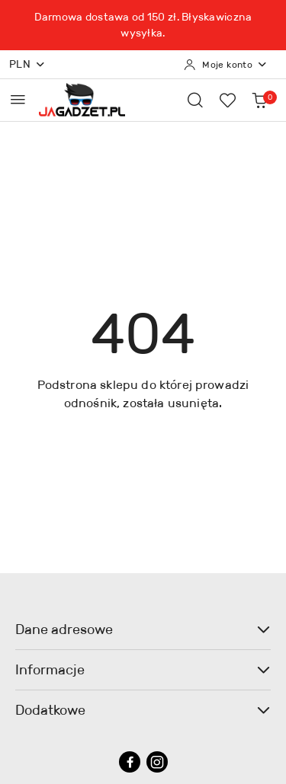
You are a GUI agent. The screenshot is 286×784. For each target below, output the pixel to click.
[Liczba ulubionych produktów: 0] (227, 99)
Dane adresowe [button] (143, 629)
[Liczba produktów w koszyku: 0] (259, 99)
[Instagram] (157, 762)
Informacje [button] (143, 669)
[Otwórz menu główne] (18, 99)
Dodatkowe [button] (143, 710)
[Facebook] (129, 762)
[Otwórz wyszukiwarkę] (195, 99)
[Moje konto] (226, 65)
